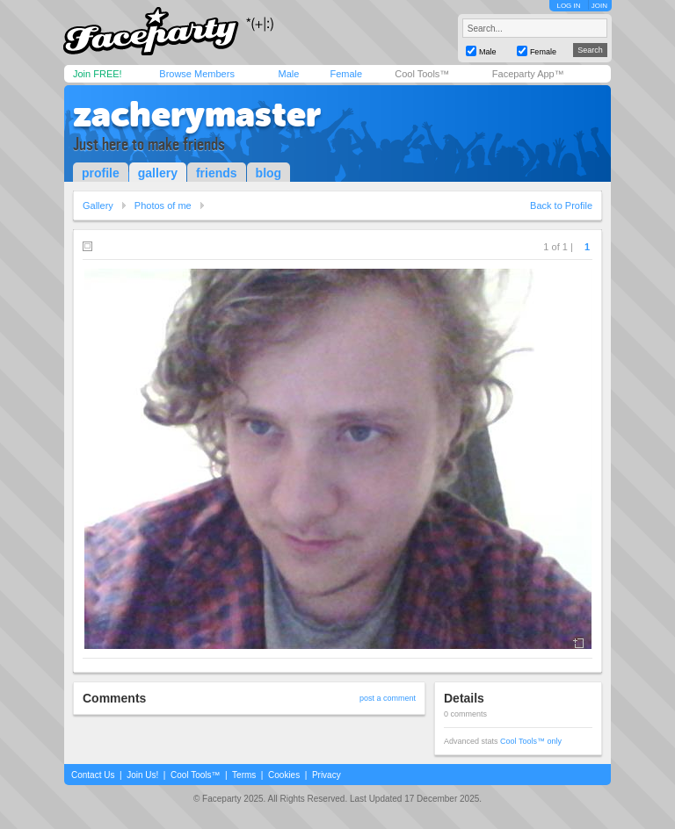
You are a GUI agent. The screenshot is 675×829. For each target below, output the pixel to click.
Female (346, 73)
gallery (158, 173)
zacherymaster (197, 114)
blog (269, 173)
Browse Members (197, 73)
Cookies (284, 775)
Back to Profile (561, 205)
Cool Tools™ (422, 73)
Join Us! (142, 775)
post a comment (387, 698)
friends (216, 173)
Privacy (326, 775)
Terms (244, 775)
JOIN (599, 6)
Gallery (98, 205)
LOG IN (568, 6)
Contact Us (92, 775)
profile (101, 173)
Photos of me (163, 205)
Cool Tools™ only (531, 741)
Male (288, 73)
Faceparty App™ (528, 73)
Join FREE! (97, 73)
